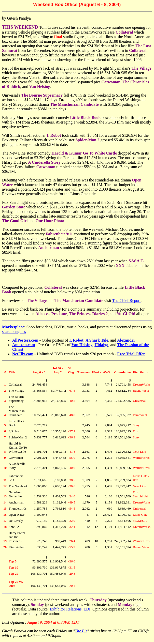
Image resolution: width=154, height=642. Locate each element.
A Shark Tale (97, 340)
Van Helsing (82, 345)
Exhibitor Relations (65, 609)
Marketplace (13, 327)
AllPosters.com (25, 340)
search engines (14, 331)
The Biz (81, 631)
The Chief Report (126, 300)
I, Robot (76, 340)
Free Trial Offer (131, 354)
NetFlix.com (22, 354)
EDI (86, 609)
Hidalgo (101, 345)
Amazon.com (23, 345)
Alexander (126, 340)
